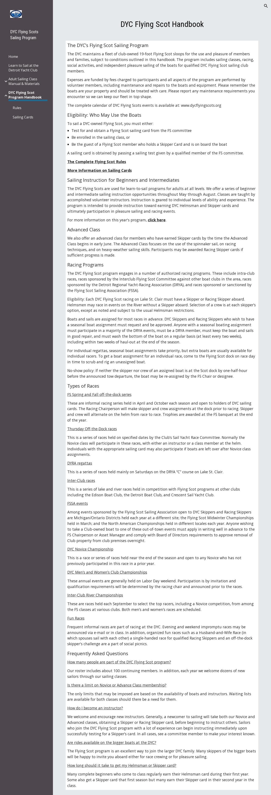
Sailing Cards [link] (23, 117)
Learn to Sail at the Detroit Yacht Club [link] (23, 67)
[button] (266, 6)
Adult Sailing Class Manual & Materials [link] (24, 81)
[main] (162, 24)
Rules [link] (17, 107)
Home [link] (13, 56)
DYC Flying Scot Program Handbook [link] (25, 95)
